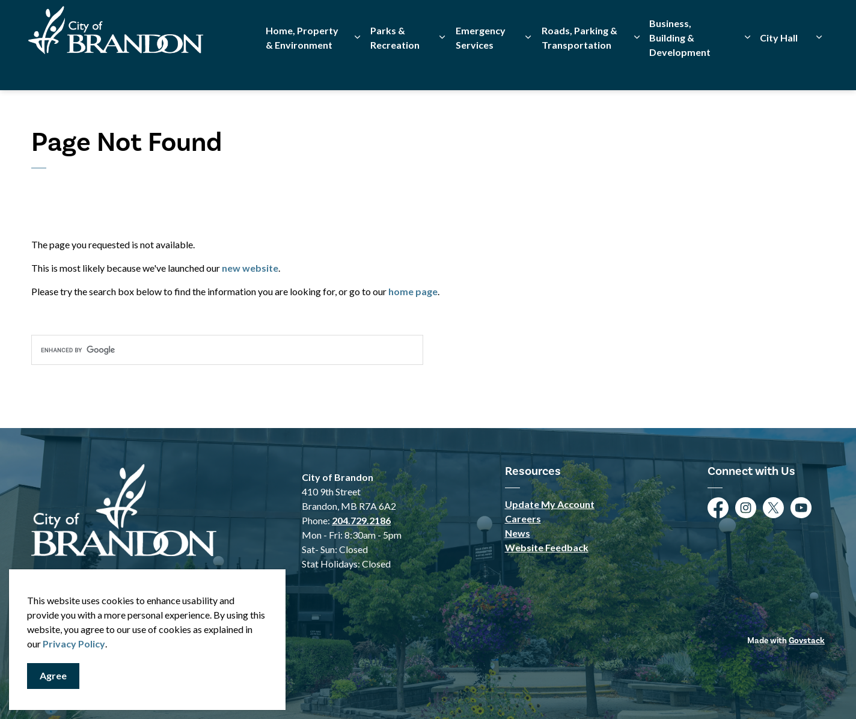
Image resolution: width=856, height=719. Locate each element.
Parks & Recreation (395, 68)
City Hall (779, 67)
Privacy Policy (74, 643)
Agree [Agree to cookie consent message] (53, 676)
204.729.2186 (361, 520)
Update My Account (550, 504)
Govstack (807, 640)
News (517, 533)
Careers (523, 518)
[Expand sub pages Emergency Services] (528, 67)
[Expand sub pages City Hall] (819, 67)
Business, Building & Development (680, 67)
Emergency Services (481, 68)
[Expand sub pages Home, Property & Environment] (357, 67)
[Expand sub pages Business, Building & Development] (747, 67)
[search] (227, 350)
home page (413, 291)
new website (250, 268)
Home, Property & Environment (302, 68)
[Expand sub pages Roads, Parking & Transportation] (636, 67)
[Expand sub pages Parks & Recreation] (442, 67)
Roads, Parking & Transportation (579, 68)
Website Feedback (546, 547)
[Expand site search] (813, 22)
